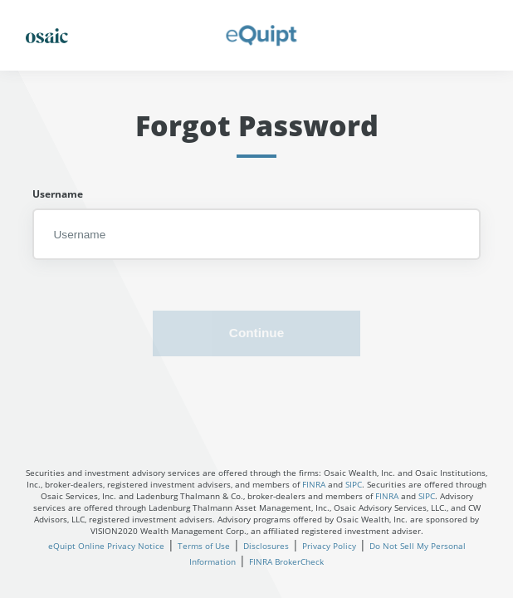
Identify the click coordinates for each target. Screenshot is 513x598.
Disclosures (266, 545)
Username (57, 193)
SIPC (353, 484)
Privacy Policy (329, 545)
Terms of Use (204, 545)
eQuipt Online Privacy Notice (106, 545)
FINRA (313, 484)
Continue (256, 333)
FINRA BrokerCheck (286, 561)
